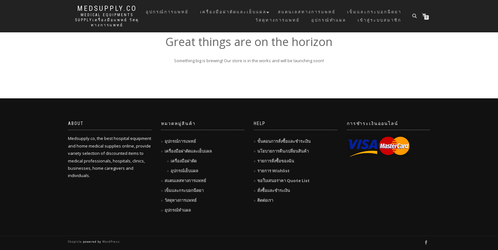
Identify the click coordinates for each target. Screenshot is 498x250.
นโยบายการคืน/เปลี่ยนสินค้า (283, 151)
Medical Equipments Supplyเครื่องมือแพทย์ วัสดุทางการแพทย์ (107, 20)
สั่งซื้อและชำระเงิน (273, 190)
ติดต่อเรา (265, 200)
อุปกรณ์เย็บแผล (184, 171)
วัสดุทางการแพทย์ (277, 20)
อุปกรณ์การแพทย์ (167, 12)
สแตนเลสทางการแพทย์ (307, 12)
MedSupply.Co (107, 8)
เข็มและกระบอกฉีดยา (374, 12)
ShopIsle (75, 242)
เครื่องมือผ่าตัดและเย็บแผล (233, 12)
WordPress (110, 242)
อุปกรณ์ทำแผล (328, 20)
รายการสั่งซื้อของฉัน (275, 161)
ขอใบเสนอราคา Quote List (283, 180)
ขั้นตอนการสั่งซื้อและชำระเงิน (284, 141)
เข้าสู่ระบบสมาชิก (379, 20)
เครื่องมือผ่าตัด (184, 161)
